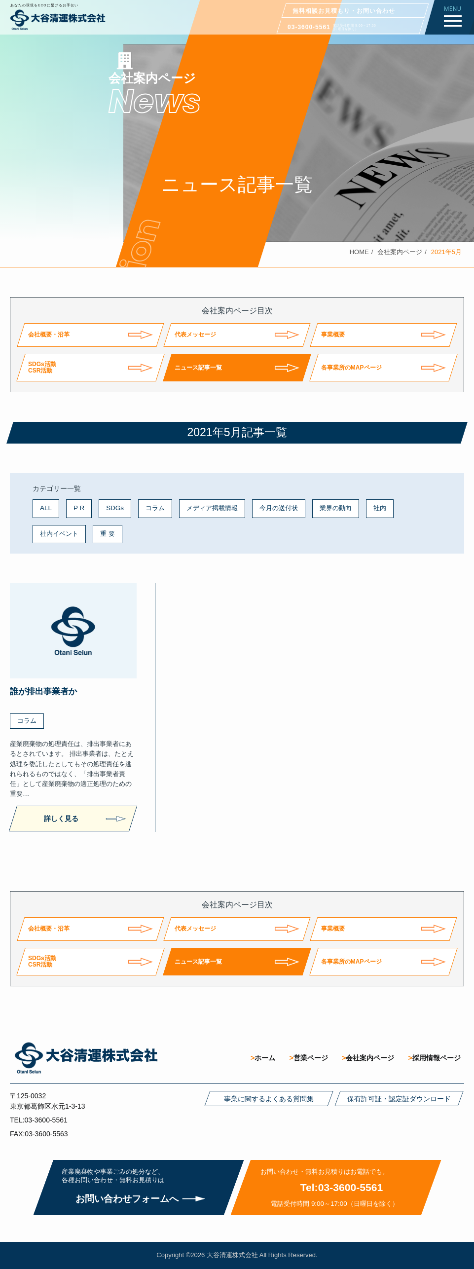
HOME (359, 252)
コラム (155, 508)
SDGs (115, 508)
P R (78, 508)
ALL (46, 508)
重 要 (107, 533)
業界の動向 (336, 508)
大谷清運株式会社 (232, 1255)
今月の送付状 (278, 508)
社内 (379, 508)
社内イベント (59, 533)
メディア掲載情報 (212, 508)
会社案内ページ (399, 252)
